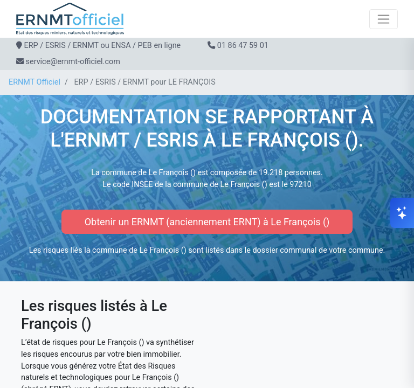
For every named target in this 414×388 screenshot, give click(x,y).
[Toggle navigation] (383, 19)
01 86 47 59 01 (242, 45)
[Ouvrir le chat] (402, 213)
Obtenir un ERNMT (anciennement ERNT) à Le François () (207, 221)
